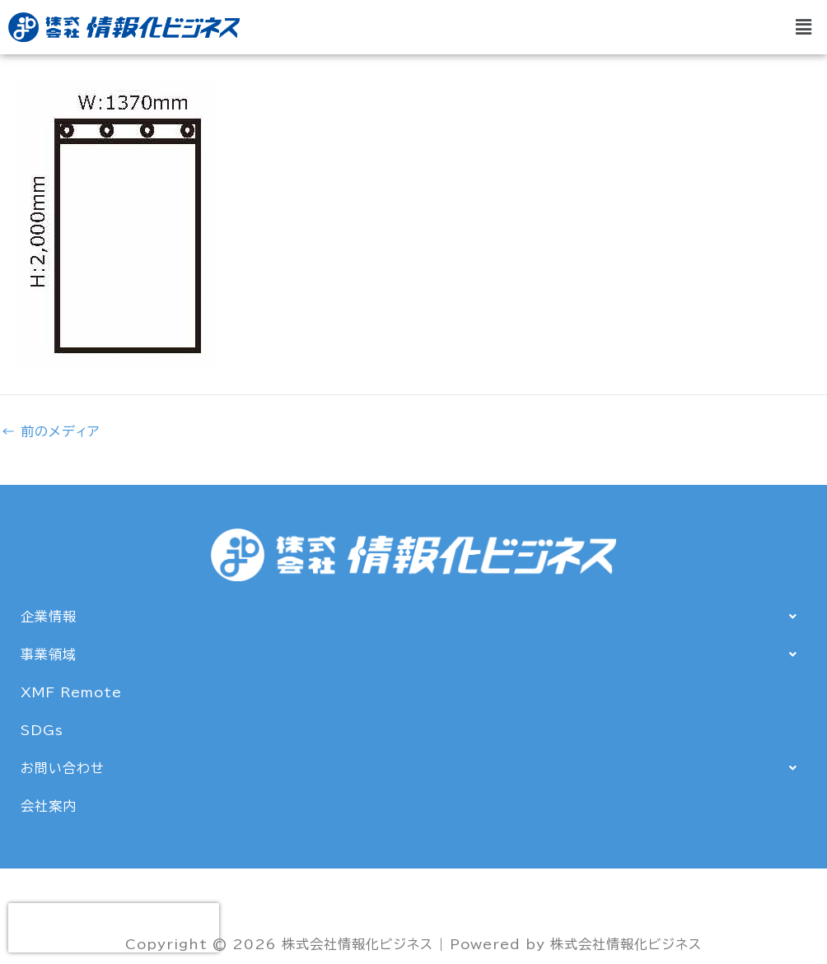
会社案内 (49, 806)
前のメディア (51, 431)
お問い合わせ (413, 768)
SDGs (42, 730)
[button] (804, 27)
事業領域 (413, 654)
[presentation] (113, 927)
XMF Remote (71, 692)
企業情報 (413, 616)
